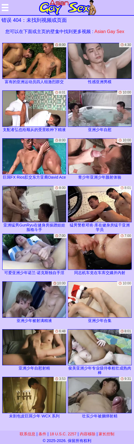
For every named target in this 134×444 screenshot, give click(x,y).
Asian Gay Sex (109, 31)
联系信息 (27, 434)
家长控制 (106, 434)
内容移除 (88, 434)
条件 (42, 434)
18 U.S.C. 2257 (63, 434)
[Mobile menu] (5, 7)
